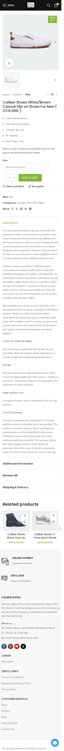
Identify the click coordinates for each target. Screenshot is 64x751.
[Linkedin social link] (26, 208)
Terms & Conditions (12, 677)
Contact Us (7, 729)
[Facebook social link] (12, 208)
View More (7, 661)
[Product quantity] (9, 178)
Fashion (17, 94)
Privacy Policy (9, 689)
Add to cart (30, 177)
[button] (6, 42)
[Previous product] (48, 94)
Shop (4, 704)
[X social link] (16, 208)
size (5, 160)
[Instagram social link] (10, 646)
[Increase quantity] (14, 178)
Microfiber (38, 202)
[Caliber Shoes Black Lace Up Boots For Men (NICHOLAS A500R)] (16, 521)
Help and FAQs (9, 723)
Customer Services (14, 698)
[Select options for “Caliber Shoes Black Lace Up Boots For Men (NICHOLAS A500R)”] (25, 522)
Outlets (5, 710)
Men (27, 94)
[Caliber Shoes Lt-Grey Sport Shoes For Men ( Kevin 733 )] (45, 521)
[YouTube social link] (17, 646)
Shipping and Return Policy (16, 683)
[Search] (48, 5)
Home (6, 94)
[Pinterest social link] (21, 208)
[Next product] (56, 94)
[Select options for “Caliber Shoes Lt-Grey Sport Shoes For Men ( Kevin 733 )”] (54, 522)
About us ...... (8, 623)
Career (6, 655)
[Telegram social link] (30, 208)
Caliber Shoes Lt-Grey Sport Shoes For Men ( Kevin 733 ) (45, 539)
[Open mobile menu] (8, 5)
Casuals (21, 202)
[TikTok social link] (23, 646)
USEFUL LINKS (9, 671)
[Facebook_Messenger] (55, 743)
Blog (3, 717)
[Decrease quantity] (5, 178)
